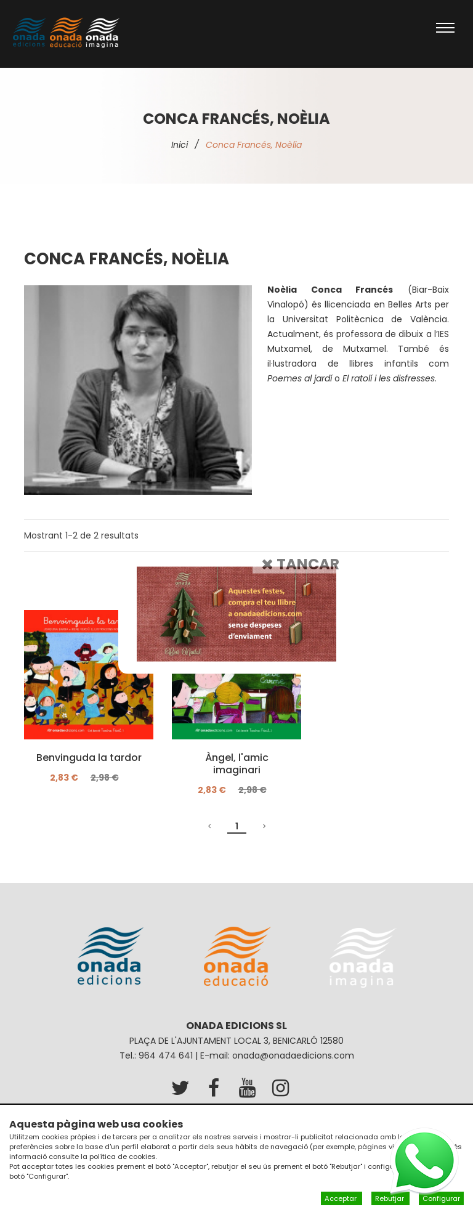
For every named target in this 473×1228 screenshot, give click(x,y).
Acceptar (341, 1198)
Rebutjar (390, 1198)
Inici (179, 145)
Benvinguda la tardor (89, 758)
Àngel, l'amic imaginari (237, 764)
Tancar (300, 563)
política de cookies (122, 1156)
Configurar (441, 1198)
